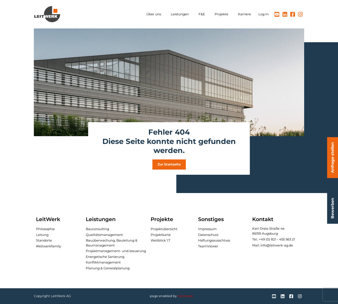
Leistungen (181, 14)
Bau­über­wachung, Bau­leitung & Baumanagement (111, 242)
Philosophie (45, 229)
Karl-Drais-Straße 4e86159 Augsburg (268, 230)
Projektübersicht (164, 229)
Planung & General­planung (108, 268)
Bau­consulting (97, 229)
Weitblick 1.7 (160, 240)
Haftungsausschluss (214, 240)
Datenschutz (208, 235)
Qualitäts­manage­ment (104, 235)
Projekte (222, 14)
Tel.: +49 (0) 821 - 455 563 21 (273, 239)
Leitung (42, 235)
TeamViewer (208, 246)
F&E (203, 14)
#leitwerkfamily (48, 246)
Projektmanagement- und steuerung (116, 251)
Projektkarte (161, 235)
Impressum (207, 229)
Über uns (154, 14)
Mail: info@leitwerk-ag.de (272, 245)
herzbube (185, 296)
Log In (263, 14)
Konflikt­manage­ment (103, 262)
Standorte (44, 240)
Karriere (244, 14)
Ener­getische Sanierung (105, 257)
